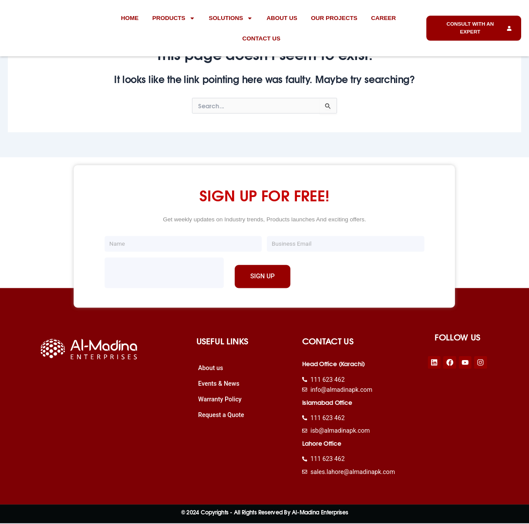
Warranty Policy (220, 399)
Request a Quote (221, 414)
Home (130, 17)
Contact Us (261, 38)
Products (173, 18)
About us (281, 17)
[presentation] (164, 272)
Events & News (218, 383)
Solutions (231, 18)
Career (383, 17)
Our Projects (334, 17)
